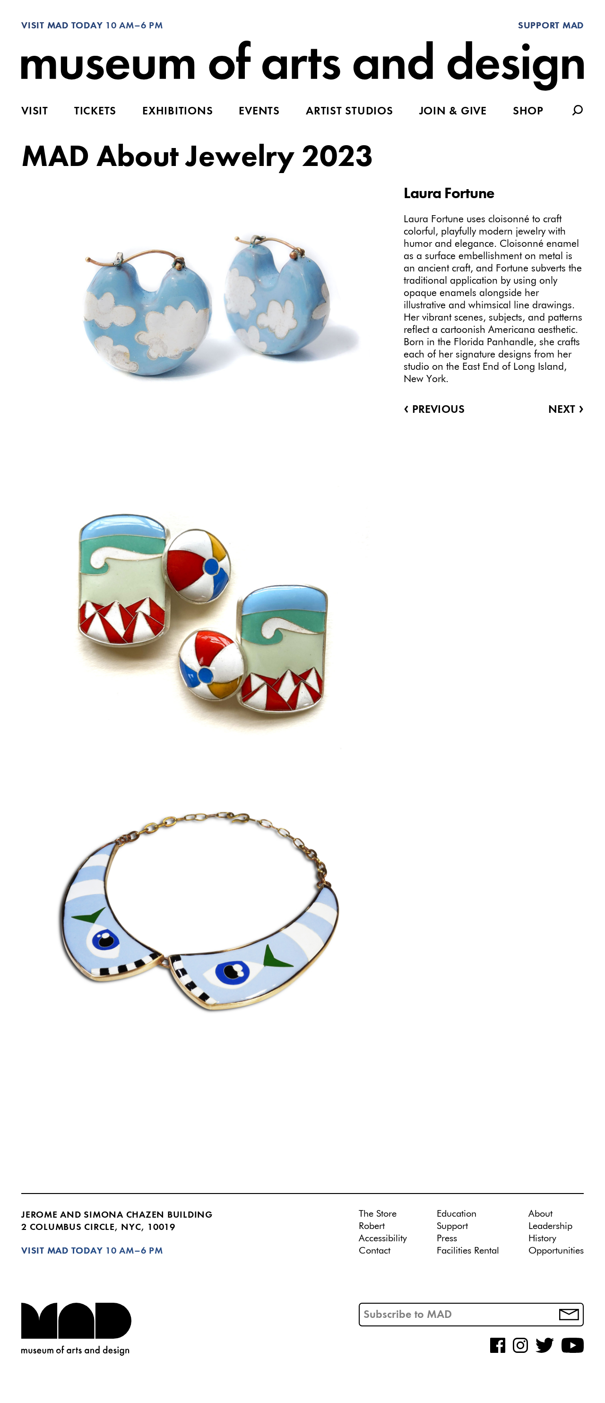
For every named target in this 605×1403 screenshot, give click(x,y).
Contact (374, 1250)
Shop (528, 111)
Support (452, 1226)
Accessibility (383, 1238)
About (540, 1214)
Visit (34, 111)
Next (566, 410)
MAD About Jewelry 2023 (197, 158)
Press (447, 1238)
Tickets (95, 111)
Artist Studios (349, 111)
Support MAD (551, 26)
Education (456, 1214)
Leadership (550, 1226)
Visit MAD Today (62, 26)
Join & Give (453, 111)
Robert (372, 1226)
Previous (434, 410)
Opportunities (556, 1250)
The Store (378, 1214)
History (542, 1238)
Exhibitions (177, 111)
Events (259, 111)
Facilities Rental (468, 1250)
